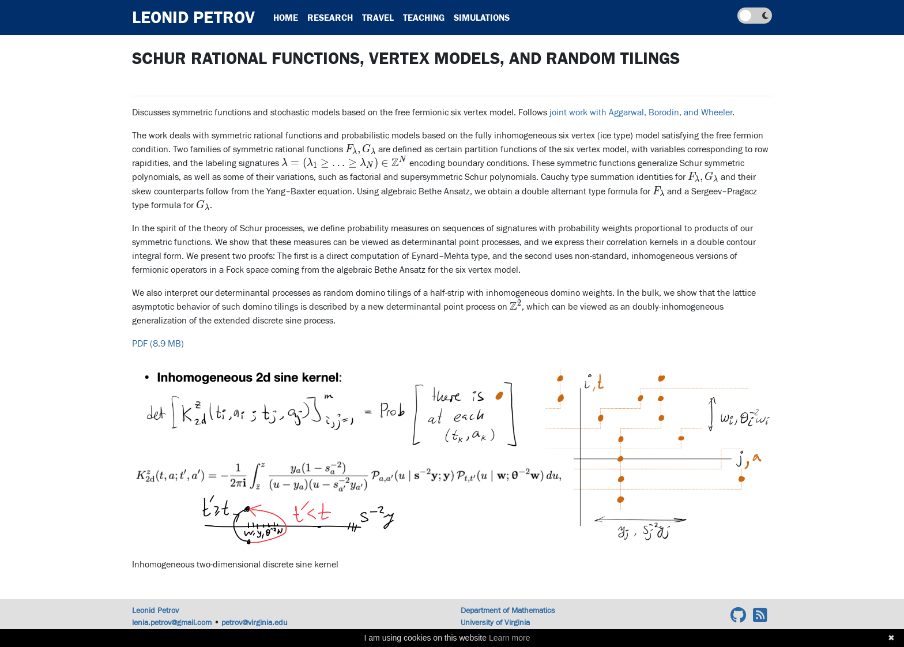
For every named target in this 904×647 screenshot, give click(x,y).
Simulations (482, 18)
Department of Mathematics (508, 610)
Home (285, 18)
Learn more (509, 637)
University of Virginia (495, 622)
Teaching (424, 18)
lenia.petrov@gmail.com (172, 622)
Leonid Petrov (193, 17)
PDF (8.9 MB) (158, 343)
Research (330, 18)
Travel (378, 18)
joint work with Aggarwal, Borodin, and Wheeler (640, 112)
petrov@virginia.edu (254, 622)
